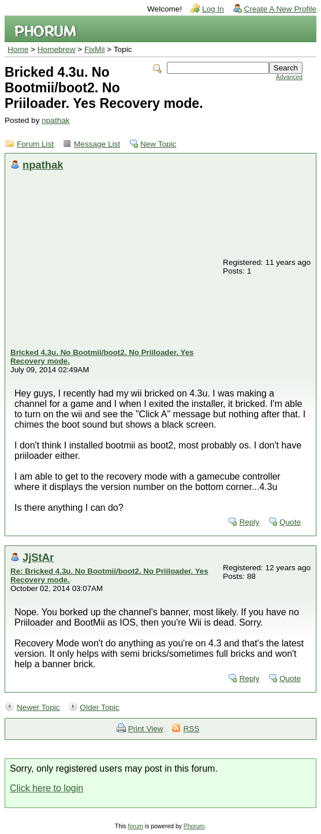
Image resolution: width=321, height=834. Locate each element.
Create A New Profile (280, 9)
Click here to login (46, 788)
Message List (97, 144)
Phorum (194, 826)
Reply (249, 522)
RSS (191, 728)
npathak (55, 120)
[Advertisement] (116, 261)
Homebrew (57, 49)
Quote (290, 522)
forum (135, 826)
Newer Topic (38, 707)
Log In (213, 9)
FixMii (94, 49)
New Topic (158, 144)
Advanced (289, 77)
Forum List (35, 144)
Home (18, 49)
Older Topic (100, 707)
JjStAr (38, 557)
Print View (145, 728)
